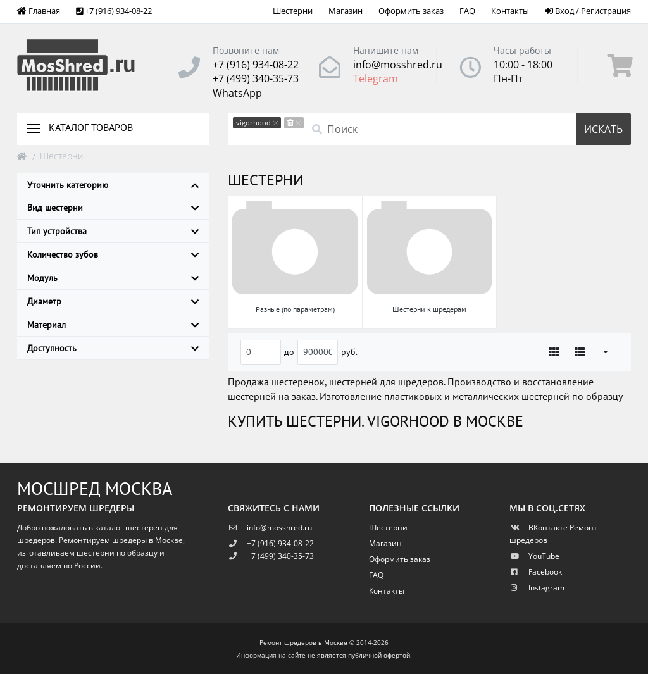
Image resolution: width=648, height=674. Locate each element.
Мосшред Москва (94, 488)
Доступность (113, 348)
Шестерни (293, 10)
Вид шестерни (113, 207)
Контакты (510, 10)
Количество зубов (113, 254)
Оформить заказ (411, 10)
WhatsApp (237, 93)
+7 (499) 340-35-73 (256, 78)
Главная (38, 10)
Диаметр (113, 301)
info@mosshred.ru (397, 65)
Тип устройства (113, 231)
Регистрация (606, 10)
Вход (559, 10)
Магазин (345, 10)
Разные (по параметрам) (295, 309)
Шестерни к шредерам (429, 309)
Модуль (113, 278)
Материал (113, 324)
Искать (603, 129)
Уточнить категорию (113, 184)
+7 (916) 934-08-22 (256, 65)
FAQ (467, 10)
